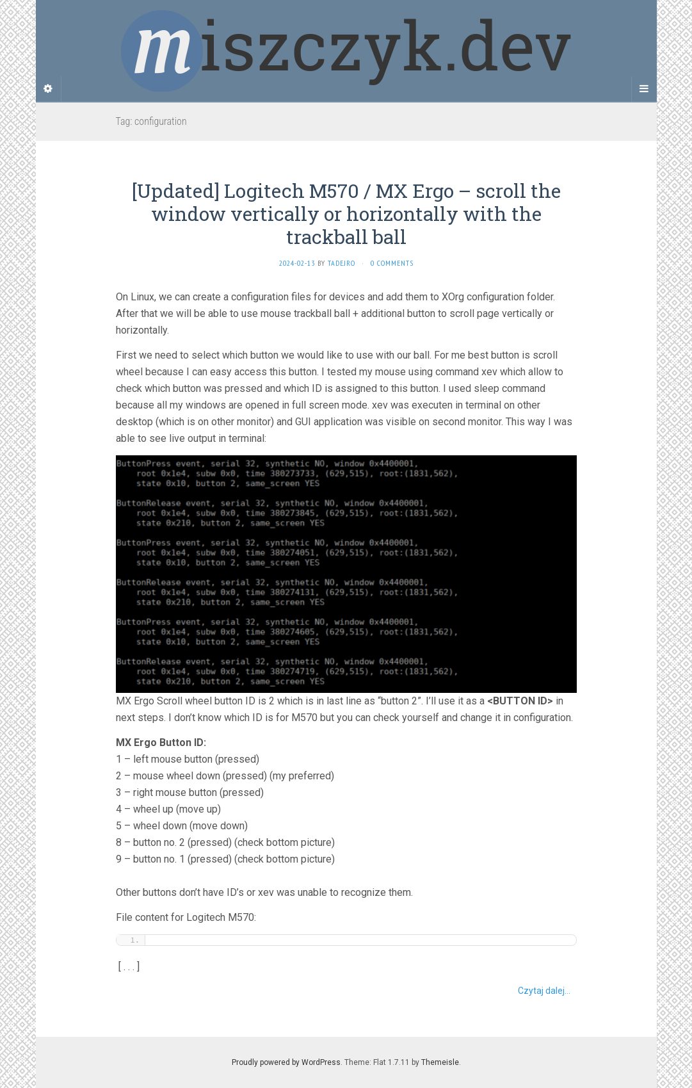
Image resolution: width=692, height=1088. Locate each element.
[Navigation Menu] (644, 89)
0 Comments (392, 263)
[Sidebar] (48, 89)
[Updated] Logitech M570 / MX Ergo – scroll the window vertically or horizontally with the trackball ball (346, 213)
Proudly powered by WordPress (286, 1062)
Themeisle (440, 1062)
